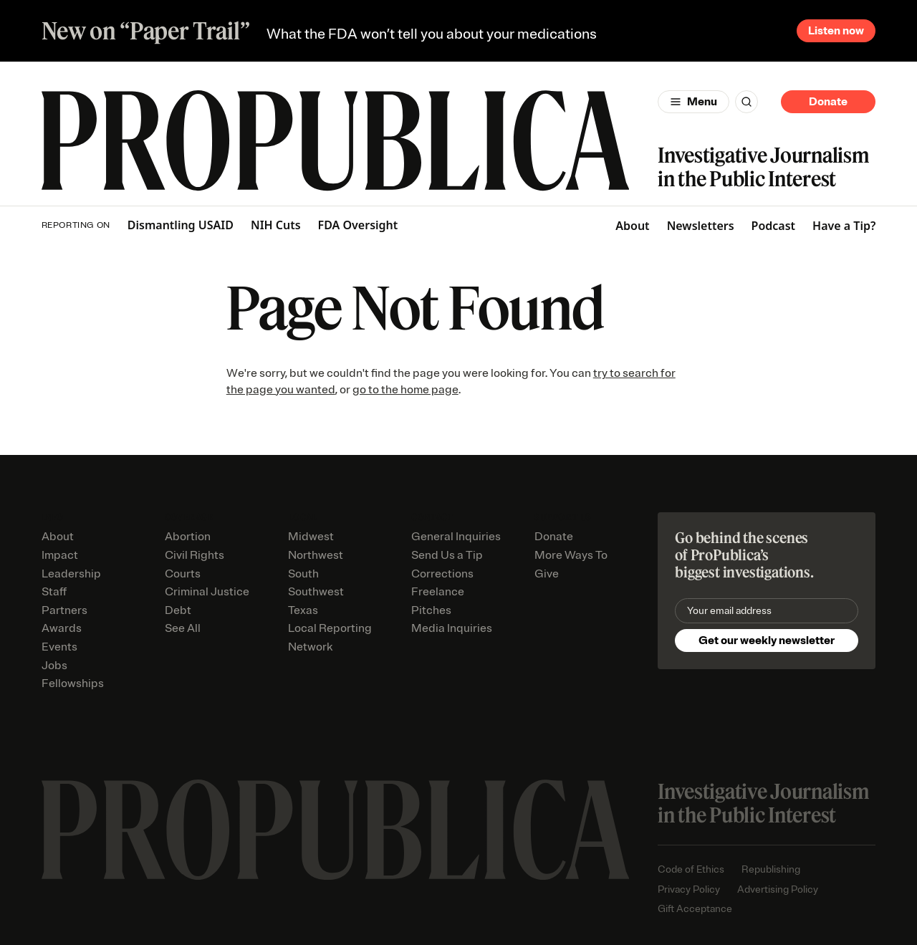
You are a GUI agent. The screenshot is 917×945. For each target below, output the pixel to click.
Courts (183, 574)
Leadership (71, 574)
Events (59, 647)
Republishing (770, 869)
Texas (303, 610)
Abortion (188, 536)
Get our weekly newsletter (766, 640)
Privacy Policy (689, 889)
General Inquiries (456, 536)
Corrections (442, 574)
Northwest (315, 555)
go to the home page (405, 390)
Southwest (316, 592)
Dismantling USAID (181, 225)
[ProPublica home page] (336, 830)
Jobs (54, 665)
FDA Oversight (358, 225)
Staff (54, 592)
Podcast (774, 226)
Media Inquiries (451, 628)
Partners (64, 610)
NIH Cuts (276, 225)
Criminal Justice (207, 592)
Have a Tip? (843, 226)
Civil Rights (194, 555)
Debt (178, 610)
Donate (828, 102)
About (632, 226)
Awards (62, 628)
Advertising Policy (777, 889)
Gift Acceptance (695, 909)
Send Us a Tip (447, 555)
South (303, 574)
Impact (60, 555)
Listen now (836, 31)
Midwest (311, 536)
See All (183, 628)
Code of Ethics (691, 869)
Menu (702, 102)
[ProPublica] (336, 140)
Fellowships (73, 683)
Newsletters (700, 226)
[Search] (746, 101)
